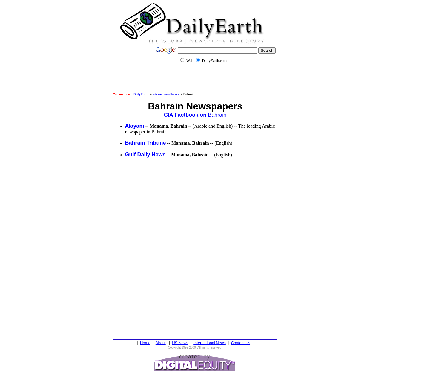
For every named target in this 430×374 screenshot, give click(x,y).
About (161, 343)
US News (180, 343)
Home (145, 343)
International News (210, 343)
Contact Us (240, 343)
